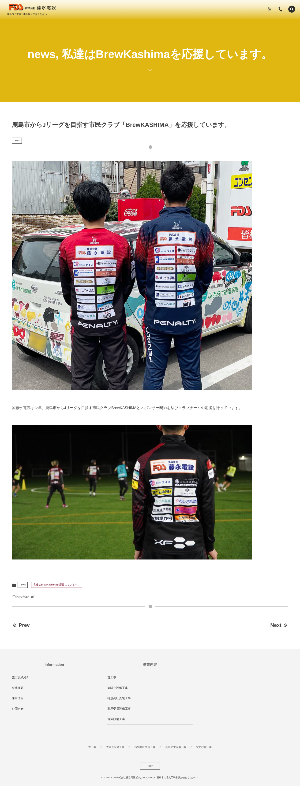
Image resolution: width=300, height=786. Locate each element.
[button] (291, 8)
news (17, 140)
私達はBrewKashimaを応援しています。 (56, 584)
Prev (21, 625)
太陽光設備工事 (117, 688)
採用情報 (17, 698)
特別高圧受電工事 (119, 698)
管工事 (111, 677)
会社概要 (17, 688)
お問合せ (18, 708)
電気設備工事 (116, 719)
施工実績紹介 (20, 677)
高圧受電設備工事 (119, 708)
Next (279, 625)
